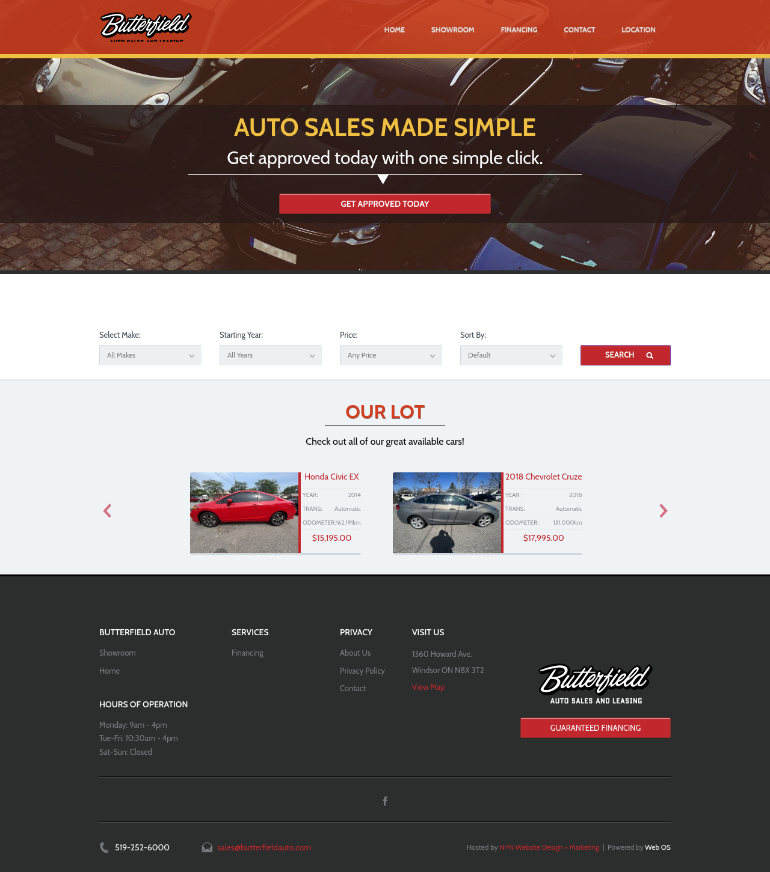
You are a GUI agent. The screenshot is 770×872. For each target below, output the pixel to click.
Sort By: (473, 335)
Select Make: (120, 335)
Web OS (658, 847)
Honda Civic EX (331, 476)
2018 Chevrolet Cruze (543, 476)
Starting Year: (241, 335)
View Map (428, 687)
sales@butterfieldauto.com (264, 847)
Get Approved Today (384, 203)
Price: (348, 335)
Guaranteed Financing (595, 728)
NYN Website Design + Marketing (549, 847)
